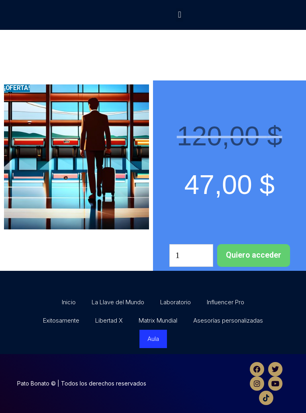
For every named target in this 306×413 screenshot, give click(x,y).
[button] (179, 15)
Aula (153, 339)
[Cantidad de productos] (191, 255)
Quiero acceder (253, 255)
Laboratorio (175, 302)
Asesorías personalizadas (228, 320)
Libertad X (109, 320)
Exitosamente (61, 320)
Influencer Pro (225, 302)
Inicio (69, 302)
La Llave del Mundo (118, 302)
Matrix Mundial (158, 320)
